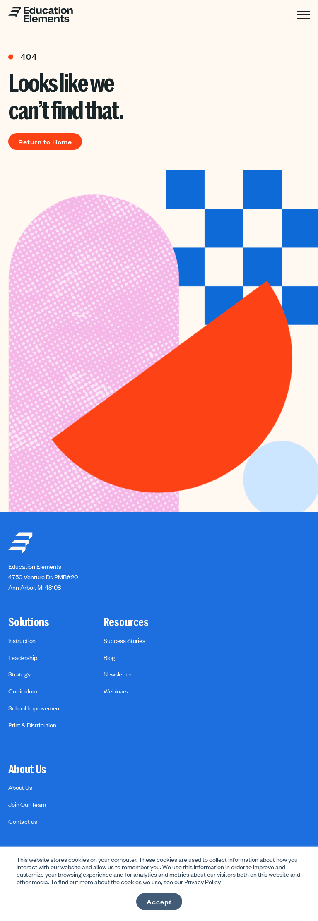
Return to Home (45, 141)
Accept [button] (159, 901)
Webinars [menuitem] (116, 691)
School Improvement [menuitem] (34, 708)
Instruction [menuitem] (22, 640)
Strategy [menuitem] (19, 674)
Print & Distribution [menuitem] (32, 725)
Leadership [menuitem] (22, 657)
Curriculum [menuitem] (22, 691)
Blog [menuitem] (109, 657)
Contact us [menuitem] (22, 821)
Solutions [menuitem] (28, 622)
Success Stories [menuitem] (124, 640)
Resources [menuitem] (126, 622)
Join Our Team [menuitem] (27, 804)
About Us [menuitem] (27, 769)
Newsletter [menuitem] (117, 674)
